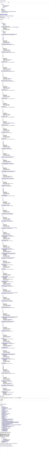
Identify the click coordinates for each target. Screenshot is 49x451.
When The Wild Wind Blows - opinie (6, 70)
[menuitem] (6, 5)
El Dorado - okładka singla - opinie (5, 372)
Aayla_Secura (9, 59)
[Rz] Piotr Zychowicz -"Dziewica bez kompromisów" (8, 257)
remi (8, 356)
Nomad (4, 363)
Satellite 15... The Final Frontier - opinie (6, 80)
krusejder (4, 258)
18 (3, 141)
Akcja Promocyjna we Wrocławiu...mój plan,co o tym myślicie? (9, 292)
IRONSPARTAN (5, 249)
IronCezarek (9, 251)
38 (3, 191)
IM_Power (4, 205)
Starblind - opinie (3, 106)
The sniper (2, 338)
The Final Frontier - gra (4, 391)
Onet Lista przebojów (4, 195)
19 (3, 142)
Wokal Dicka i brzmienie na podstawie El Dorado (7, 321)
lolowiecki (4, 269)
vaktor (8, 104)
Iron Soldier (9, 274)
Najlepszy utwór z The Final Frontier (6, 51)
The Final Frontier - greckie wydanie (6, 148)
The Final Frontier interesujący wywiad (6, 248)
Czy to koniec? (3, 268)
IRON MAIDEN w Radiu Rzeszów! (5, 358)
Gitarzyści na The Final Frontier (5, 330)
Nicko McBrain (10, 78)
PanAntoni (9, 262)
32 (3, 37)
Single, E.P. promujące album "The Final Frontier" (7, 156)
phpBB (7, 443)
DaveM (4, 228)
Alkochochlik (5, 286)
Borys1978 (9, 389)
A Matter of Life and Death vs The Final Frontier (7, 178)
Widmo (4, 381)
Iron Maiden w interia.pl (4, 347)
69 (3, 368)
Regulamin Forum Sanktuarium (5, 26)
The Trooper (9, 68)
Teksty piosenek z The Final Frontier (6, 380)
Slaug (8, 96)
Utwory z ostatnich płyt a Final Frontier (6, 220)
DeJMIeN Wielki (10, 176)
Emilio (8, 255)
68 (3, 367)
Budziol (4, 132)
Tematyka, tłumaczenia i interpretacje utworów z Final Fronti (9, 227)
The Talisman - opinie (4, 61)
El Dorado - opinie (3, 138)
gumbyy (9, 238)
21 (3, 143)
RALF (8, 193)
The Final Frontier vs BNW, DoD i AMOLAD (7, 163)
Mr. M (8, 211)
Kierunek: (18, 397)
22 (3, 144)
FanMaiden (4, 281)
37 (3, 190)
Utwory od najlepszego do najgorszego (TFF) (7, 213)
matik (8, 146)
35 (3, 39)
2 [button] (1, 21)
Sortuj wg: (12, 397)
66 (3, 366)
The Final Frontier (3, 14)
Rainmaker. (5, 171)
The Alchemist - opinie (4, 89)
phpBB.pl (10, 444)
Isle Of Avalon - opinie (4, 116)
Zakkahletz (9, 161)
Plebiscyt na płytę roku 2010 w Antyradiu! (6, 235)
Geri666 (9, 114)
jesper (4, 157)
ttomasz (9, 87)
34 (3, 38)
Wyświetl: (4, 397)
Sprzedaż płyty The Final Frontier (5, 185)
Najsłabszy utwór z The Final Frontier (6, 285)
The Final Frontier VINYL (4, 276)
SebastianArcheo (5, 236)
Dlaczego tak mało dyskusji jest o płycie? (6, 300)
